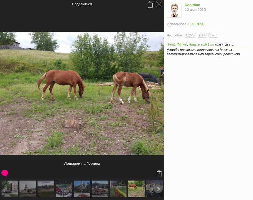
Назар (193, 44)
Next (158, 188)
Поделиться (82, 4)
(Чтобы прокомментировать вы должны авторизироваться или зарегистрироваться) (203, 52)
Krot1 (171, 44)
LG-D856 (197, 24)
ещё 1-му (207, 44)
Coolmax (192, 5)
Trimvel (182, 44)
